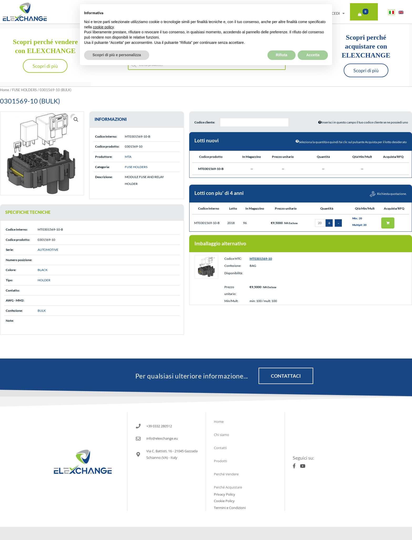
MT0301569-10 (261, 259)
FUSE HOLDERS (24, 90)
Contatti (220, 447)
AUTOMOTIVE (48, 250)
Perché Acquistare (228, 487)
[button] (76, 119)
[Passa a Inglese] (401, 12)
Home (4, 90)
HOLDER (44, 280)
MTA (128, 157)
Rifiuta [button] (281, 43)
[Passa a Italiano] (391, 12)
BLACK (43, 270)
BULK (42, 311)
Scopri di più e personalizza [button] (116, 43)
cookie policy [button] (103, 15)
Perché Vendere (226, 474)
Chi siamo (221, 434)
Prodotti (220, 461)
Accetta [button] (313, 43)
